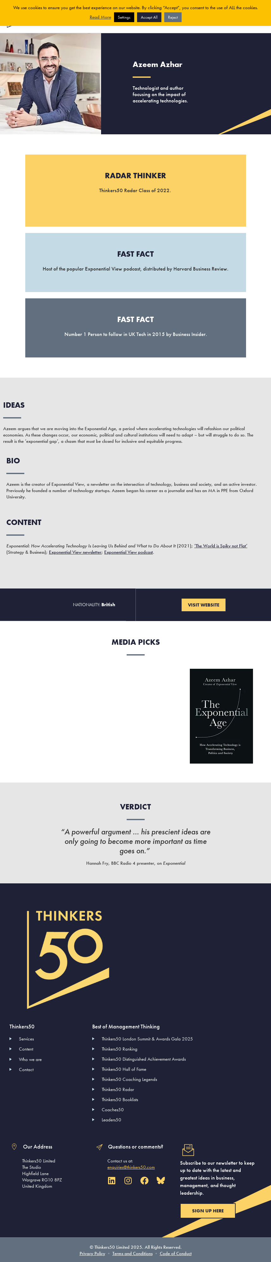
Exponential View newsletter (75, 551)
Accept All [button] (149, 17)
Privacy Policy (92, 1252)
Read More (100, 17)
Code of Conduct (176, 1252)
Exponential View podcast (128, 551)
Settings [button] (124, 17)
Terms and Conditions (132, 1252)
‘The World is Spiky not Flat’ (220, 545)
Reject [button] (173, 17)
